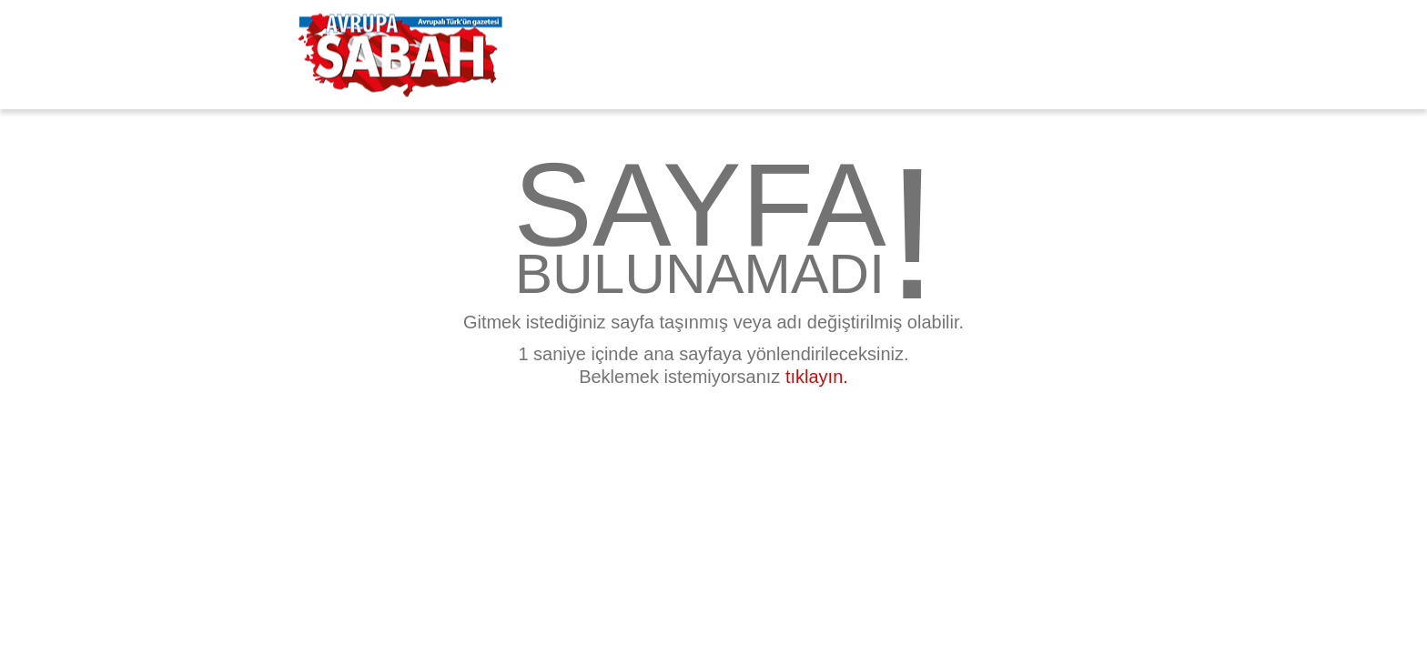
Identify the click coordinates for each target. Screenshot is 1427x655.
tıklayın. (816, 377)
